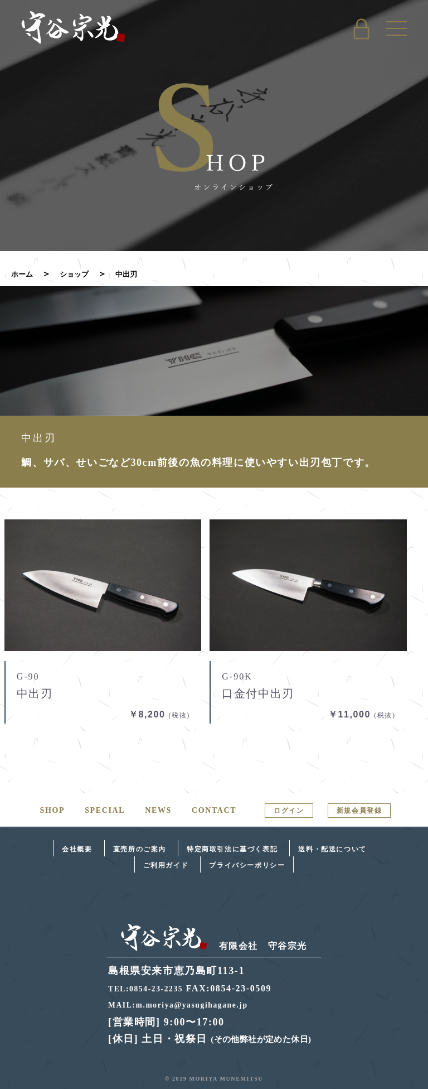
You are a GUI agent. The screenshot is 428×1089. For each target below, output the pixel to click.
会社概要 (77, 849)
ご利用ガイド (166, 865)
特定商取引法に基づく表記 (232, 849)
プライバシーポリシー (247, 865)
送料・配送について (332, 849)
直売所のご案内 (139, 849)
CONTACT (214, 810)
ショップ (82, 273)
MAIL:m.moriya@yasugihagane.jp (188, 1004)
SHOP (52, 810)
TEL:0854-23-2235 (151, 987)
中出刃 (140, 273)
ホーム (24, 273)
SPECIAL (105, 810)
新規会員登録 (359, 811)
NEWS (158, 810)
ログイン (289, 811)
